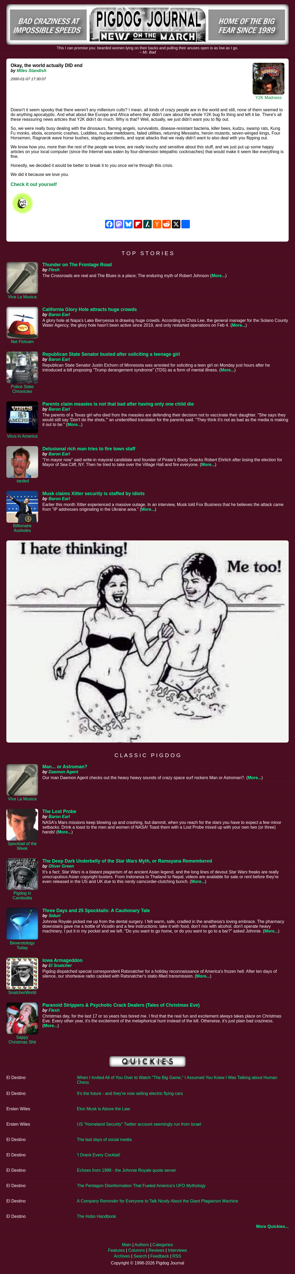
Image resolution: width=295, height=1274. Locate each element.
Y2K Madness (268, 97)
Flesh (54, 270)
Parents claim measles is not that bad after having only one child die (118, 404)
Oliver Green (61, 866)
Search (140, 1256)
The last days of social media (104, 1139)
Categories (163, 1244)
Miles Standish (31, 70)
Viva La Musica (22, 297)
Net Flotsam (22, 341)
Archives (122, 1256)
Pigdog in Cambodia (22, 895)
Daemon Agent (63, 772)
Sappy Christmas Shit (22, 1039)
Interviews (177, 1250)
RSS (176, 1256)
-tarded (22, 481)
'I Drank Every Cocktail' (98, 1155)
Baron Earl (59, 314)
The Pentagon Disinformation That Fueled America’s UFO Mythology (141, 1185)
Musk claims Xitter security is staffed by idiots (93, 493)
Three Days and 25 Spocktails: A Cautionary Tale (96, 910)
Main (126, 1244)
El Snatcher (60, 965)
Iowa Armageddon (62, 960)
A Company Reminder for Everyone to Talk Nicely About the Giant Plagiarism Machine (157, 1201)
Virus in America (22, 436)
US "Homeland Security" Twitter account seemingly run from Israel (139, 1124)
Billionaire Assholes (22, 528)
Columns (136, 1250)
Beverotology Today (22, 945)
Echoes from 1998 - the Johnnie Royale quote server (126, 1170)
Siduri (54, 915)
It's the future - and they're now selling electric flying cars (130, 1093)
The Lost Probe (59, 811)
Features (116, 1250)
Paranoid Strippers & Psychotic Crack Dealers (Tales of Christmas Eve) (121, 1005)
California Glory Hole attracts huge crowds (89, 309)
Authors (142, 1244)
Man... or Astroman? (64, 766)
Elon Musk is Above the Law (103, 1109)
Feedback (159, 1256)
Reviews (156, 1250)
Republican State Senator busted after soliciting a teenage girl (111, 354)
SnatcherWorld (22, 992)
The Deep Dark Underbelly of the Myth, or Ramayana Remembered (127, 861)
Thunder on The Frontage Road (77, 264)
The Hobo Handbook (96, 1216)
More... (218, 275)
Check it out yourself (34, 184)
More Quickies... (272, 1226)
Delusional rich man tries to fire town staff (88, 448)
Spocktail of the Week (22, 846)
